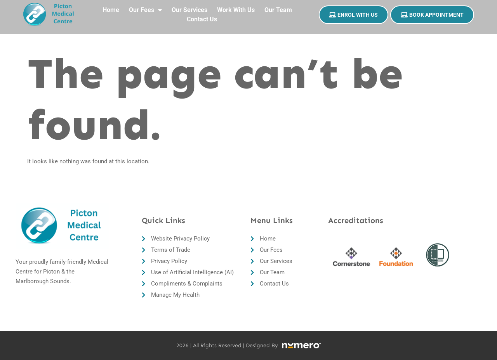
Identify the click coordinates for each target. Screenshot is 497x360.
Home (111, 6)
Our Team (278, 6)
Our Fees (145, 6)
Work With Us (236, 6)
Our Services (189, 6)
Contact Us (202, 15)
